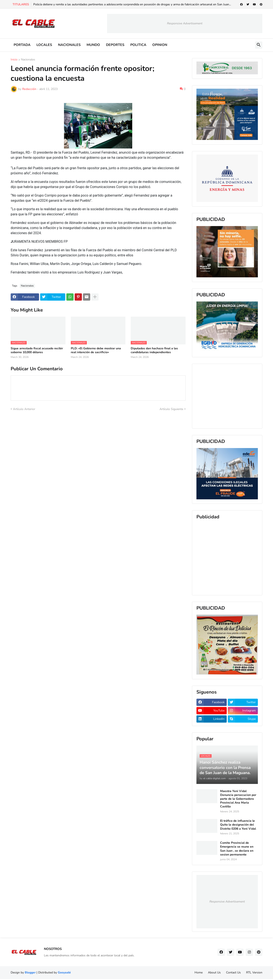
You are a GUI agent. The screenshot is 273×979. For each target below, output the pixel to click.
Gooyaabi (64, 972)
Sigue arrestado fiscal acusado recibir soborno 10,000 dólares (37, 350)
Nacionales (28, 60)
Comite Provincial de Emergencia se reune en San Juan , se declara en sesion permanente (236, 849)
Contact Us (233, 972)
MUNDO (93, 45)
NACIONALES (69, 45)
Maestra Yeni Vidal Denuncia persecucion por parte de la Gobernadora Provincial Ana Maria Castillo (238, 799)
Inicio (14, 60)
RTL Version (254, 972)
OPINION (159, 45)
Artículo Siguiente (171, 409)
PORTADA (22, 45)
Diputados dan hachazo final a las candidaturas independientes (154, 350)
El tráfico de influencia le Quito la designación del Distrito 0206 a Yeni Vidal (238, 825)
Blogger (30, 972)
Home (199, 972)
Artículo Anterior (24, 409)
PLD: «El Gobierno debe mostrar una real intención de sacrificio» (96, 350)
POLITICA (138, 45)
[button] (258, 45)
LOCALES (44, 45)
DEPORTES (115, 45)
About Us (214, 972)
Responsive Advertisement (184, 23)
